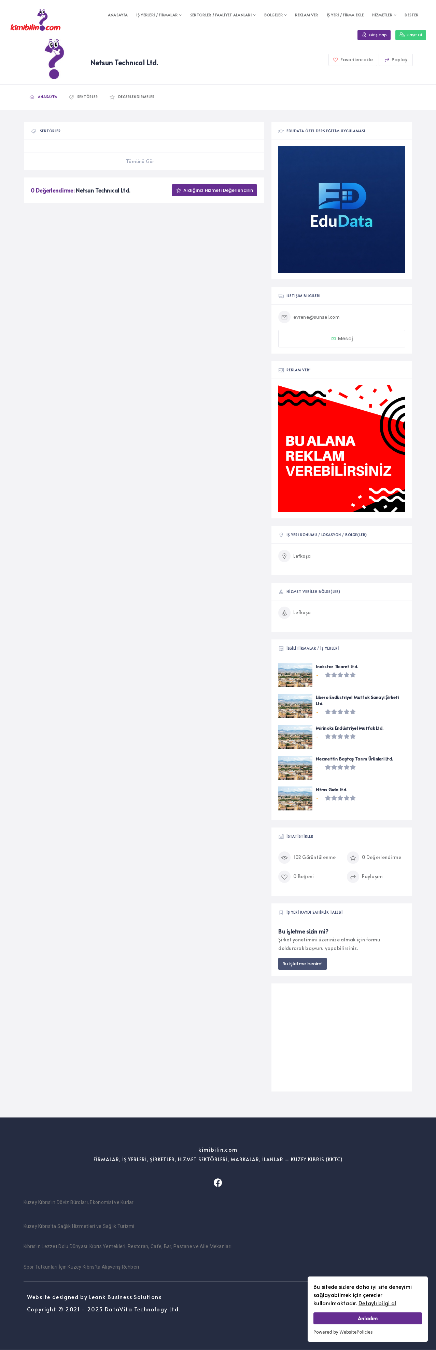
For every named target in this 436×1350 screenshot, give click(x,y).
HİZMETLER (382, 14)
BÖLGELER (273, 14)
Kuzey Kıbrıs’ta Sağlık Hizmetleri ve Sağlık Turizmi (79, 1226)
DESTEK (411, 14)
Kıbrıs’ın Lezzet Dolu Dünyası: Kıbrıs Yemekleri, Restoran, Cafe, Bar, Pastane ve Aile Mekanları (128, 1246)
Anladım (368, 1318)
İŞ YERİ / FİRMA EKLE (345, 14)
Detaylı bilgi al (377, 1303)
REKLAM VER (306, 14)
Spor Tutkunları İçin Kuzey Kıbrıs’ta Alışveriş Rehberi (81, 1267)
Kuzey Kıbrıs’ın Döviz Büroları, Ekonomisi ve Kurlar (79, 1202)
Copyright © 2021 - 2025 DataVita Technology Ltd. (103, 1309)
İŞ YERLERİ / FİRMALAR (157, 14)
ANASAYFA (118, 14)
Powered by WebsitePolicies (343, 1332)
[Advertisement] (341, 1038)
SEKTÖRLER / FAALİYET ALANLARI (221, 14)
